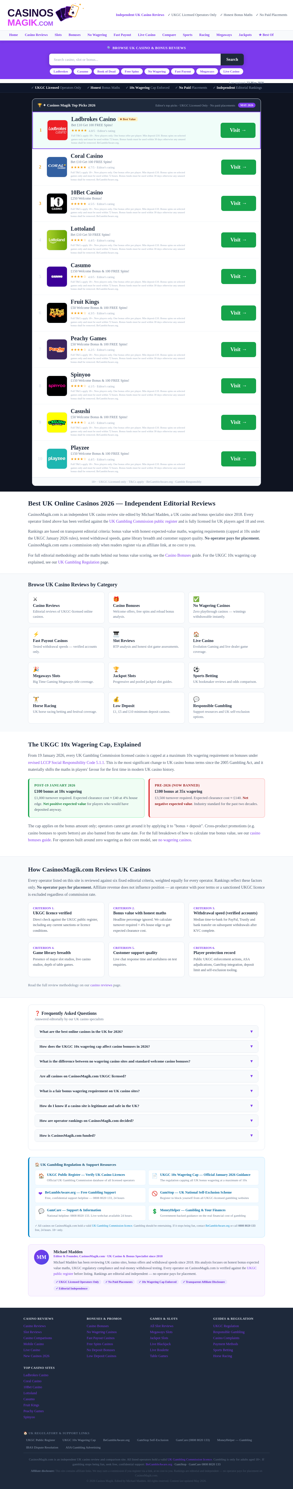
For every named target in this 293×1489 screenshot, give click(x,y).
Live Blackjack (160, 1344)
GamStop (181, 1464)
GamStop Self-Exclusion (153, 1440)
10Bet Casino (32, 1387)
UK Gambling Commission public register (143, 521)
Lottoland (30, 1393)
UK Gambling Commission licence (112, 1225)
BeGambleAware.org (217, 1225)
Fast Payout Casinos (100, 1338)
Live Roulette (159, 1350)
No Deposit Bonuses (101, 1350)
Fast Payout (122, 35)
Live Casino (146, 35)
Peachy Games (33, 1411)
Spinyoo (29, 1417)
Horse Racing (222, 1356)
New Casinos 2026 (36, 1356)
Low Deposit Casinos (101, 1356)
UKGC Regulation (226, 1326)
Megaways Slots (161, 1332)
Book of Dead (106, 71)
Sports (187, 35)
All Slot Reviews (161, 1326)
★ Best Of (266, 35)
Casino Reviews (36, 35)
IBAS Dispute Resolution (42, 1447)
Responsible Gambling (229, 1332)
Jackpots (245, 35)
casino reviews (101, 985)
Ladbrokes (61, 71)
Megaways (224, 35)
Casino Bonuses (178, 555)
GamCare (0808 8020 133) (193, 1440)
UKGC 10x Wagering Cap (79, 1440)
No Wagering (97, 35)
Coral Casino (32, 1381)
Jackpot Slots (159, 1338)
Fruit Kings (31, 1405)
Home (13, 35)
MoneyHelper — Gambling (234, 1440)
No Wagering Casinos (102, 1332)
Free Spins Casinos (100, 1344)
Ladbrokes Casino (35, 1375)
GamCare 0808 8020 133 (205, 1464)
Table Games (159, 1356)
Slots (58, 35)
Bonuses (75, 35)
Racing (204, 35)
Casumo (82, 71)
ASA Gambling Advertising (83, 1447)
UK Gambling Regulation (79, 562)
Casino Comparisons (37, 1338)
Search (232, 59)
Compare (169, 35)
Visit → (238, 130)
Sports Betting (223, 1350)
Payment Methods (225, 1344)
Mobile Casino (33, 1344)
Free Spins (132, 71)
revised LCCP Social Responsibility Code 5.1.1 (66, 762)
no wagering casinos (174, 840)
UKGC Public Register (40, 1440)
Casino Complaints (226, 1338)
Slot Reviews (32, 1332)
